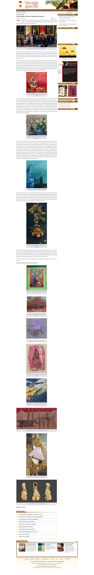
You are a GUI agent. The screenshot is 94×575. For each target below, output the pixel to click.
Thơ (50, 10)
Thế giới (60, 10)
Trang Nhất (19, 10)
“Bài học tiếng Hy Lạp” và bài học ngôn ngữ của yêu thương (67, 21)
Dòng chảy (31, 10)
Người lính (55, 10)
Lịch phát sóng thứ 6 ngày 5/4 (64, 106)
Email (53, 18)
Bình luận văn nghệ (39, 10)
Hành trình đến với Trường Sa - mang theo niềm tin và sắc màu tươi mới (67, 17)
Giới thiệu (26, 10)
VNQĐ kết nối (66, 10)
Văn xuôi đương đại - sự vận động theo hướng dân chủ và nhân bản (68, 25)
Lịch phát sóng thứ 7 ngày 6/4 (64, 103)
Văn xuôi (46, 10)
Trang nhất (26, 559)
